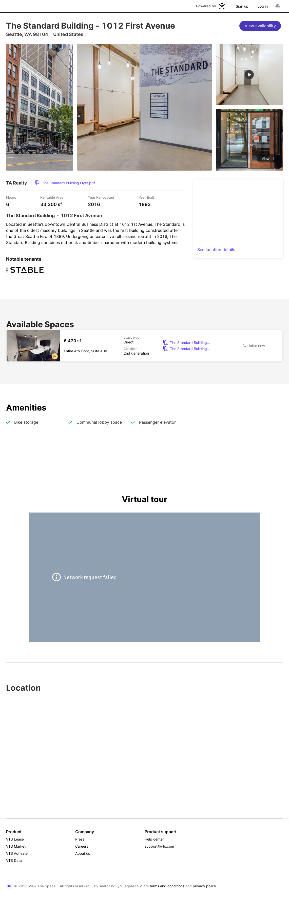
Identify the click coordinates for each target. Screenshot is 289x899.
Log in (263, 6)
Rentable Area (52, 197)
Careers (81, 846)
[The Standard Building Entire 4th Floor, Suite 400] (144, 346)
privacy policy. (205, 886)
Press (79, 839)
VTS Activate (17, 853)
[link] (65, 183)
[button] (55, 356)
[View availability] (260, 26)
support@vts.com (159, 846)
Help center (154, 839)
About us (82, 853)
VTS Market (16, 846)
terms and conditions (167, 886)
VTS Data (14, 860)
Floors (11, 197)
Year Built (146, 197)
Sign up (242, 6)
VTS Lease (15, 839)
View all (268, 158)
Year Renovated (101, 197)
